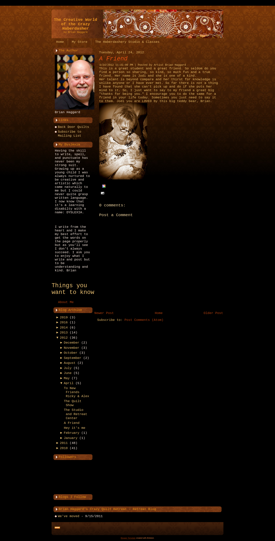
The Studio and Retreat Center (75, 414)
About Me (66, 302)
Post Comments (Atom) (144, 320)
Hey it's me (74, 428)
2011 (64, 443)
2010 (64, 448)
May (67, 378)
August (69, 363)
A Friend (71, 423)
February (71, 433)
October (70, 353)
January (70, 438)
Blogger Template (128, 538)
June (68, 373)
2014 (64, 327)
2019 (64, 317)
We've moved (68, 516)
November (71, 348)
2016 (64, 322)
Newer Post (104, 313)
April (69, 383)
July (68, 368)
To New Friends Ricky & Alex (76, 392)
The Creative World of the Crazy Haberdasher (75, 24)
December (71, 343)
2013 (64, 332)
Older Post (213, 313)
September (72, 358)
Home (159, 313)
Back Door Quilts (73, 127)
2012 (64, 338)
